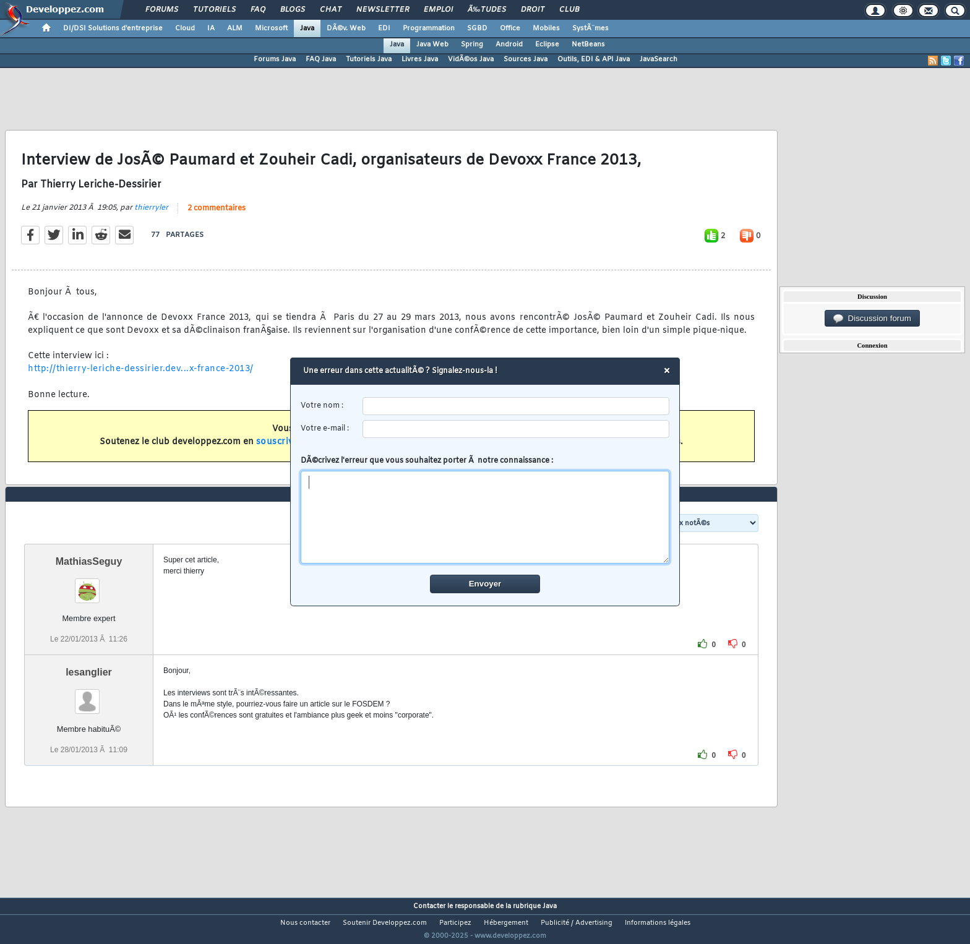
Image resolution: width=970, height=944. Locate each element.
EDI (384, 28)
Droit (533, 10)
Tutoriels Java (369, 59)
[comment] (485, 517)
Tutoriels (214, 10)
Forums (161, 10)
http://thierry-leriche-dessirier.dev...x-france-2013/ (141, 377)
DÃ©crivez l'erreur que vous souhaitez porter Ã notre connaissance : (485, 510)
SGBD (477, 28)
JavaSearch (658, 59)
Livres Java (419, 59)
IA (211, 28)
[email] (516, 429)
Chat (331, 10)
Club (569, 10)
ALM (234, 28)
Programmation (429, 28)
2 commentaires (216, 216)
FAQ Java (321, 59)
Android (509, 44)
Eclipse (547, 44)
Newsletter (382, 10)
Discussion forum (872, 319)
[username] (516, 406)
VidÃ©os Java (471, 59)
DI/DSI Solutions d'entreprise (113, 28)
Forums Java (275, 59)
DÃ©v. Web (346, 28)
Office (510, 28)
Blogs (292, 10)
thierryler (151, 215)
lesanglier (89, 695)
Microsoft (271, 28)
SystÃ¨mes (590, 28)
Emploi (438, 10)
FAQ (258, 10)
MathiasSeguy (89, 584)
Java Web (432, 44)
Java (307, 28)
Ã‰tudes (486, 10)
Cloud (185, 28)
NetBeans (588, 44)
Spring (472, 44)
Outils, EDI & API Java (593, 59)
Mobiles (546, 28)
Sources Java (525, 59)
